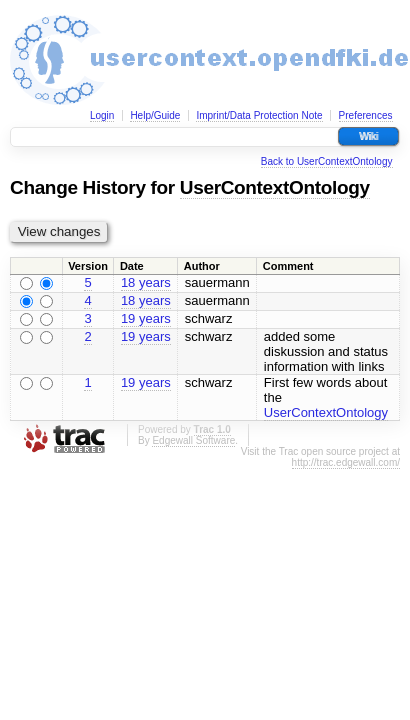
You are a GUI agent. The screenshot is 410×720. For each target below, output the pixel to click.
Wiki (368, 136)
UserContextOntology (275, 187)
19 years (146, 318)
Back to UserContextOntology (327, 161)
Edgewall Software (193, 440)
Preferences (366, 115)
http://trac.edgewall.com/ (346, 462)
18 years (146, 282)
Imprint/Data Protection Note (259, 115)
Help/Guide (155, 115)
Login (102, 115)
